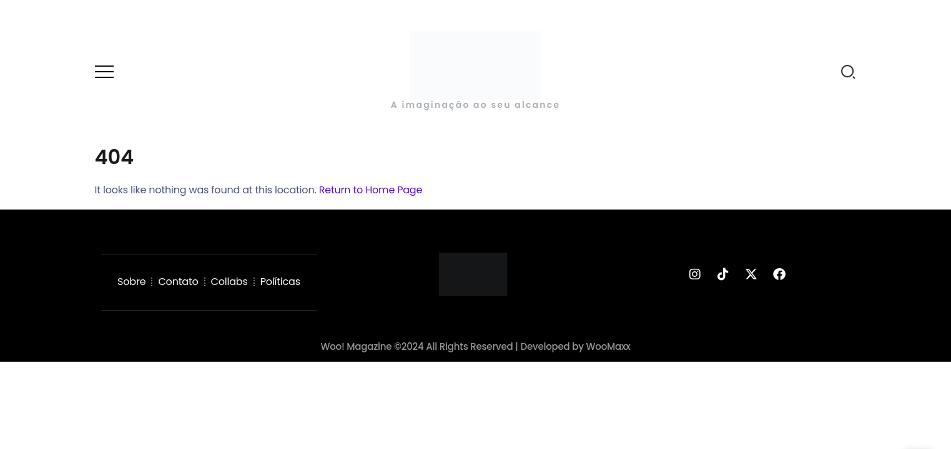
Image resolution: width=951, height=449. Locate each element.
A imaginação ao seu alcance (475, 104)
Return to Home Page (371, 190)
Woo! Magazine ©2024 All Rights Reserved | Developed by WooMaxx (475, 346)
